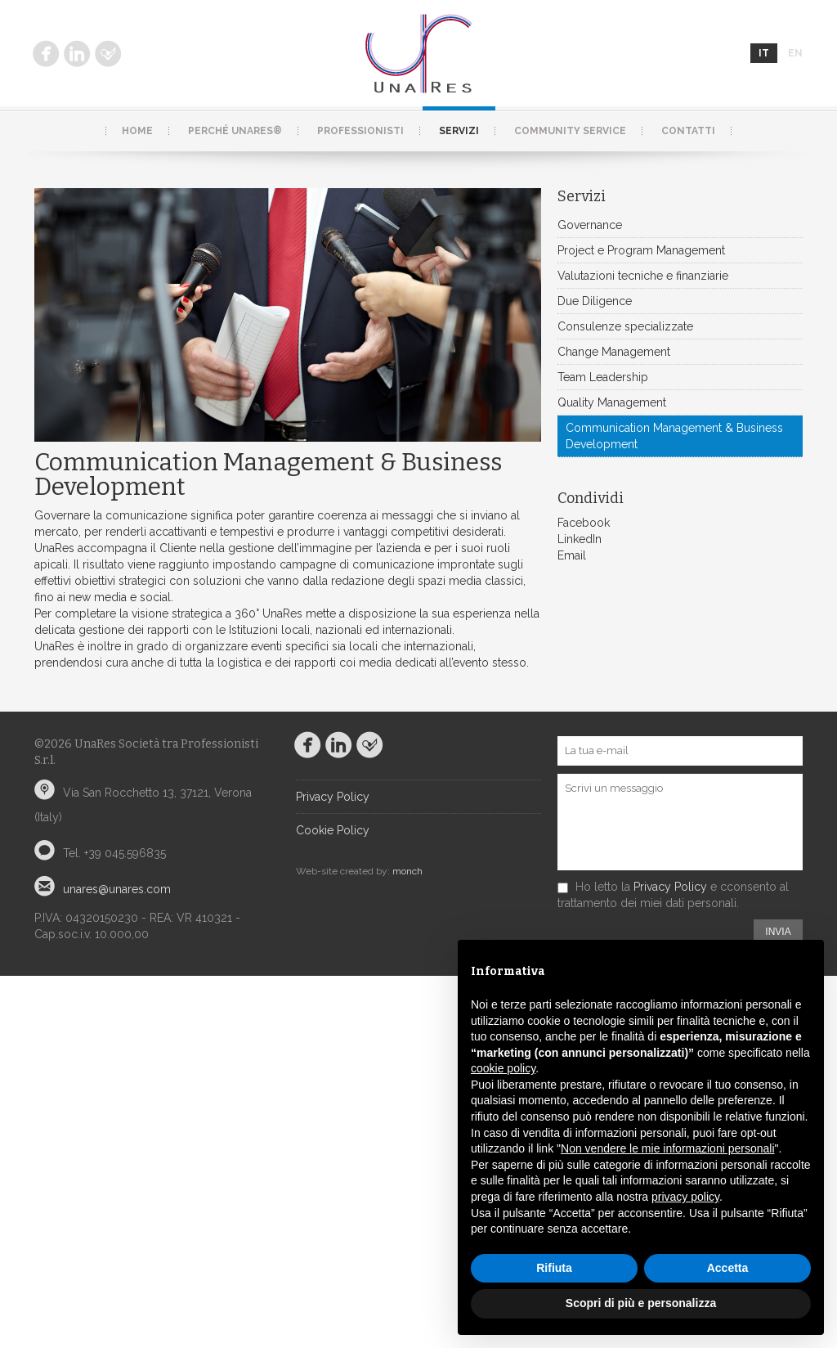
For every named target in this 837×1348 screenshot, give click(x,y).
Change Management (613, 351)
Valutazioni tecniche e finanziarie (642, 275)
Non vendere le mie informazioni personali (667, 1148)
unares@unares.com (117, 889)
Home (137, 131)
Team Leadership (602, 377)
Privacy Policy (332, 796)
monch (407, 871)
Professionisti (360, 131)
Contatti (688, 131)
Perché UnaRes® (235, 131)
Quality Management (611, 402)
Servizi (459, 131)
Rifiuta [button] (554, 1267)
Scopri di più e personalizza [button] (641, 1303)
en (795, 53)
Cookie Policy (332, 830)
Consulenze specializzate (625, 326)
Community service (570, 131)
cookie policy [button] (503, 1068)
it (764, 53)
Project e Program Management (641, 250)
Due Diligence (594, 301)
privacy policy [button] (685, 1196)
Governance (589, 224)
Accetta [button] (728, 1267)
